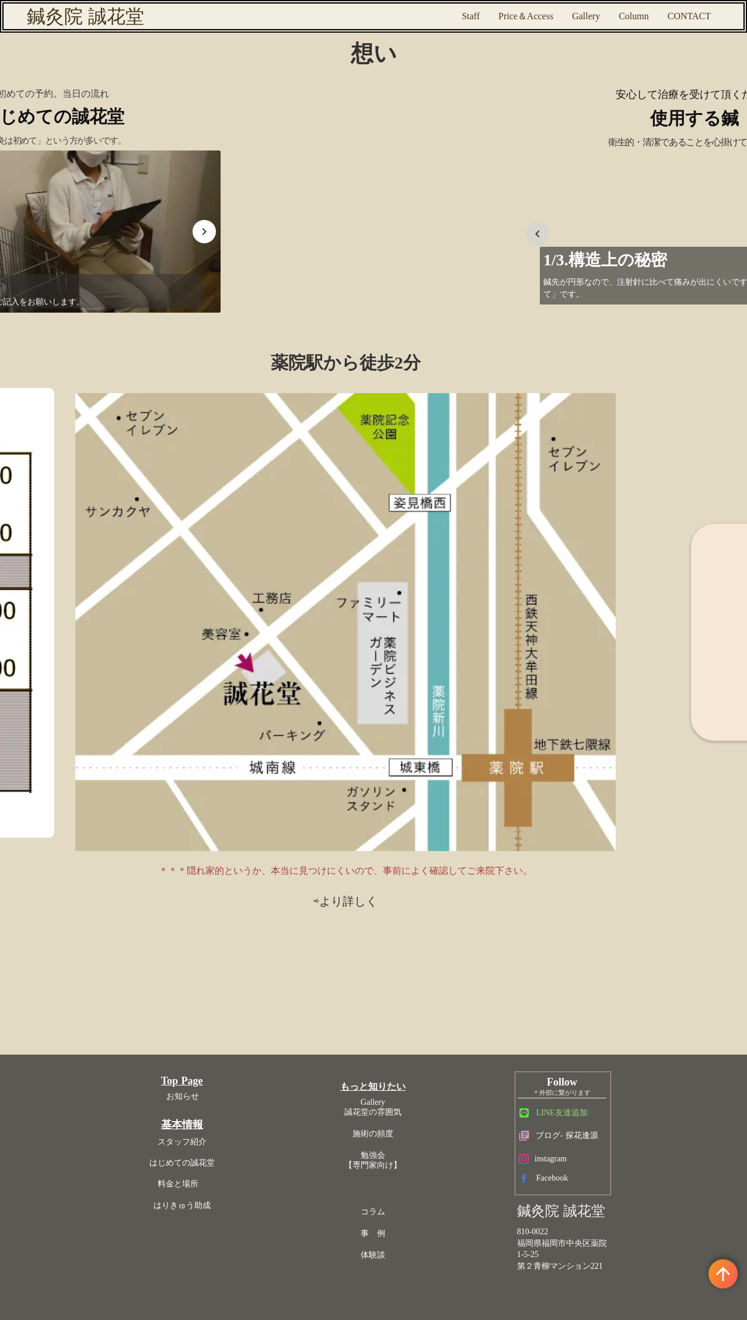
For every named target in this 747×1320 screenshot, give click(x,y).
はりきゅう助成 (265, 861)
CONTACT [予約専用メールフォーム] (689, 16)
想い (373, 67)
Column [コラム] (634, 16)
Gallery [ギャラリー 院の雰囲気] (586, 16)
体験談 (377, 905)
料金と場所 (264, 840)
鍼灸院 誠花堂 (85, 16)
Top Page (265, 737)
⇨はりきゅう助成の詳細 (594, 602)
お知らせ (265, 752)
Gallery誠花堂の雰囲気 (377, 757)
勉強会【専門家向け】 (377, 810)
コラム (377, 862)
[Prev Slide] (347, 265)
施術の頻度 (377, 784)
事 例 (377, 884)
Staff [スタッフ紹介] (471, 16)
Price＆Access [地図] (525, 16)
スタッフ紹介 (264, 797)
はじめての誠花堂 (265, 818)
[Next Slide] (151, 265)
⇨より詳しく (373, 639)
